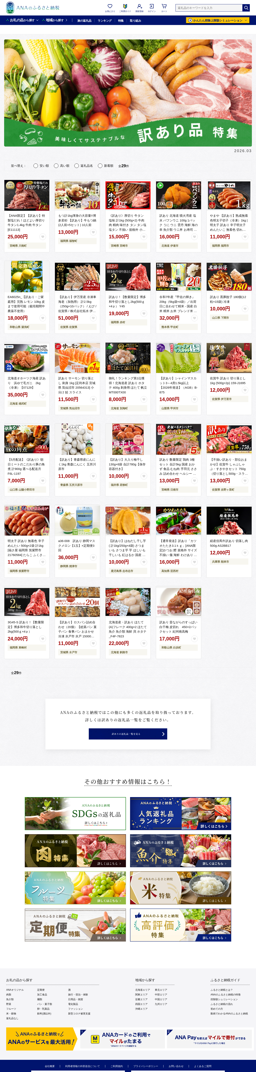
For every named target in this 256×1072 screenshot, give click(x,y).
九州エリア (161, 1012)
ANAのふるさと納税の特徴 (226, 1003)
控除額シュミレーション (224, 1008)
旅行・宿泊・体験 (78, 1003)
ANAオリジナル (15, 998)
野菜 (8, 1012)
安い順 (44, 165)
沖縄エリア (141, 1017)
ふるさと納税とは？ (222, 998)
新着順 (108, 165)
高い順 (64, 165)
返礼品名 (87, 165)
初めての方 (217, 1017)
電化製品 (73, 1012)
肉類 (8, 1003)
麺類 (39, 1008)
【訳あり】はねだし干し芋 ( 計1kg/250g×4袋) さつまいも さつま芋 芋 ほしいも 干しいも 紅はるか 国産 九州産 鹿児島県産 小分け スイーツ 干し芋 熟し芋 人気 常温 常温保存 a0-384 (127, 554)
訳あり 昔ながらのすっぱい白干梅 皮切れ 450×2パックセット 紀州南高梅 (178, 626)
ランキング (104, 20)
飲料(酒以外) (44, 1022)
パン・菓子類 (44, 1012)
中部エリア (161, 1003)
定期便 (41, 998)
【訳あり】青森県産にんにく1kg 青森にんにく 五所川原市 (77, 464)
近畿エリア (141, 1008)
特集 (121, 20)
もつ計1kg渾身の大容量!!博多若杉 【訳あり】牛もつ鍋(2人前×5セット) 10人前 (77, 220)
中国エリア (161, 1008)
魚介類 (10, 1008)
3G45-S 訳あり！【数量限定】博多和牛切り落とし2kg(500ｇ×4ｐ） (26, 626)
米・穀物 (11, 1022)
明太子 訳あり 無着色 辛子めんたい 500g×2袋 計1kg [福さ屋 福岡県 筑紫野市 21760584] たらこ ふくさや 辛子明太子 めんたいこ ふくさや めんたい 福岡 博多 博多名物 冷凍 (27, 554)
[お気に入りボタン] (42, 236)
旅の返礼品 (84, 20)
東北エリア (161, 998)
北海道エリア (142, 998)
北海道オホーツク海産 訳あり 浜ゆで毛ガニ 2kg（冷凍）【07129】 (27, 382)
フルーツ (11, 1017)
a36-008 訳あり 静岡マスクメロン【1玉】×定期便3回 (76, 545)
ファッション (75, 1017)
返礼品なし (12, 1027)
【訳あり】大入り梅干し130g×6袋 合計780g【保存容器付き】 (127, 464)
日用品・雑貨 (75, 1008)
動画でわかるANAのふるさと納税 (229, 1022)
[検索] (246, 8)
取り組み (135, 20)
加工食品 (42, 1003)
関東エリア (141, 1003)
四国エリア (141, 1012)
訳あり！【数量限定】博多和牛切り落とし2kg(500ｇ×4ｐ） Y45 (127, 301)
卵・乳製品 (43, 1017)
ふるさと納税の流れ (222, 1012)
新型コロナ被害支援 (79, 1022)
